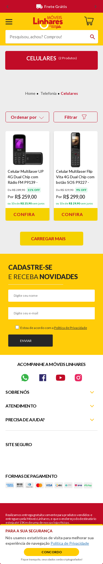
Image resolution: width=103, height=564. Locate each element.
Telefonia (48, 93)
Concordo (51, 552)
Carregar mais (48, 238)
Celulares (69, 93)
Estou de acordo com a (53, 328)
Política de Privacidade (70, 328)
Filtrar (76, 117)
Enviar (26, 341)
